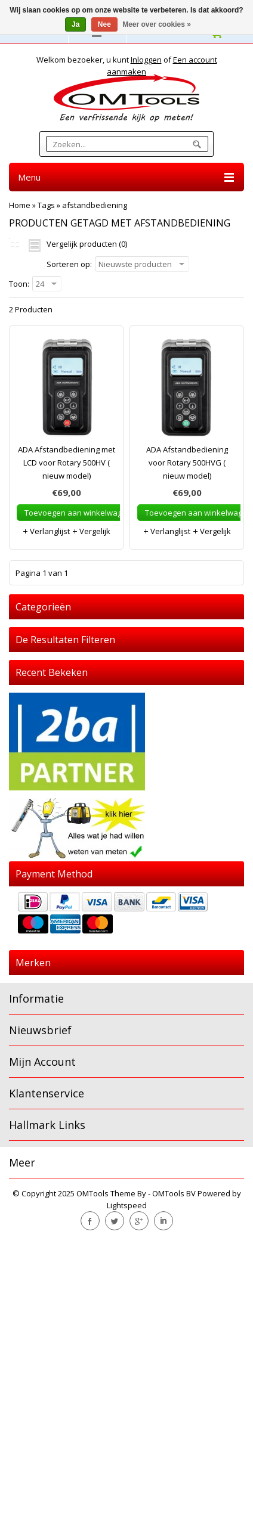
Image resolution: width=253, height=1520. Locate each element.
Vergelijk (91, 531)
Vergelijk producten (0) (87, 243)
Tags (46, 205)
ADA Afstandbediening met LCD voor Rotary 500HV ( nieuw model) (66, 462)
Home (19, 205)
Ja (75, 24)
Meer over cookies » (156, 24)
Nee (104, 24)
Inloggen (146, 59)
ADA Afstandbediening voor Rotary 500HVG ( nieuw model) (187, 462)
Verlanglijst (46, 531)
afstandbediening (94, 205)
